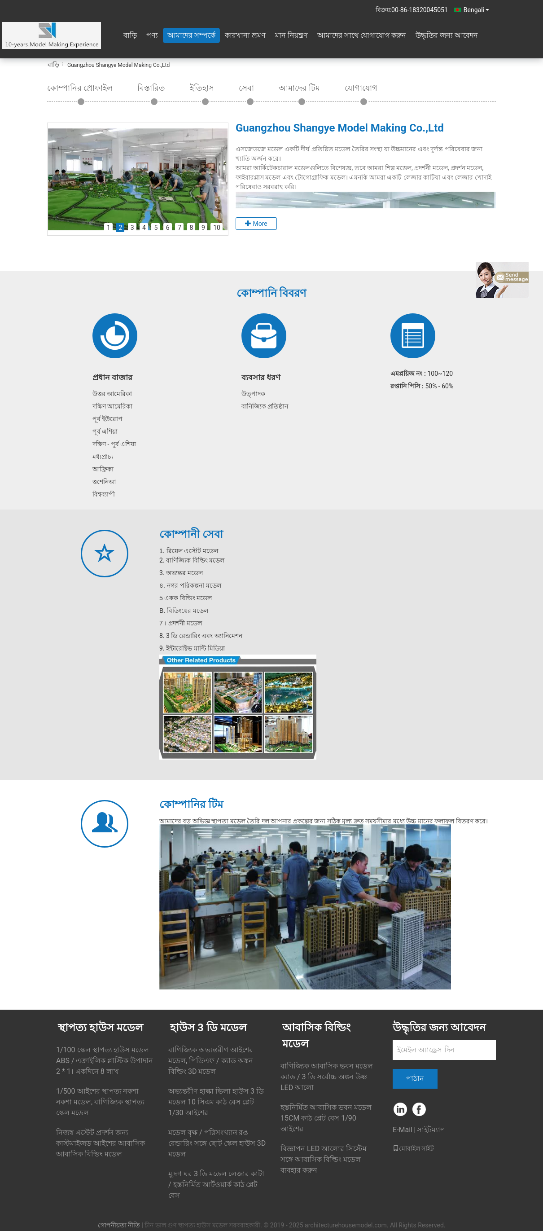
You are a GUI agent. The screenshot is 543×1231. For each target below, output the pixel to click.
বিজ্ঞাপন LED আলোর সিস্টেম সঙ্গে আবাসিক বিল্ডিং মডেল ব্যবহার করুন (323, 1159)
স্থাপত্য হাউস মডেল (100, 1027)
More (256, 223)
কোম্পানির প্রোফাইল (80, 87)
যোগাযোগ (361, 87)
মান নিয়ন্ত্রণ (291, 35)
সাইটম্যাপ (431, 1129)
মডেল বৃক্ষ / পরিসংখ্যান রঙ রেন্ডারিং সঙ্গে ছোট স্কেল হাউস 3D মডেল (217, 1143)
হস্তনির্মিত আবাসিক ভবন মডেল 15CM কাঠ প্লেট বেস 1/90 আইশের (326, 1118)
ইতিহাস (202, 87)
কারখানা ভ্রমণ (245, 35)
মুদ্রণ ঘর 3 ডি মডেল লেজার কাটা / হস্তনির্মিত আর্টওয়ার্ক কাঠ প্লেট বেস (216, 1184)
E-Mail (402, 1129)
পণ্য (152, 35)
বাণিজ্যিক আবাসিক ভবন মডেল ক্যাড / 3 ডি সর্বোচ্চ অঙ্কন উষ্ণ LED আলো (326, 1077)
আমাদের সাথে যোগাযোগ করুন (361, 35)
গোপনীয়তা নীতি (119, 1225)
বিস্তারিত (151, 87)
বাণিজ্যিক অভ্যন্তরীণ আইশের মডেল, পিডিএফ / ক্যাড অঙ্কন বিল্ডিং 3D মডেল (210, 1061)
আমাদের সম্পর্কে (191, 35)
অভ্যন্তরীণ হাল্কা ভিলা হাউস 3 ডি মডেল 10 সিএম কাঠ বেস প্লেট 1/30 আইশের (216, 1102)
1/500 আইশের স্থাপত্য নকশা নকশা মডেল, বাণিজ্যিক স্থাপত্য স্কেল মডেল (100, 1102)
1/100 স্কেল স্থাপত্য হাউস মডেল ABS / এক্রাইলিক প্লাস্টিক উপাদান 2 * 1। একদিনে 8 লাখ (104, 1061)
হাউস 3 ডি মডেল (208, 1027)
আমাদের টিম (299, 87)
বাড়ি (130, 35)
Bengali (476, 10)
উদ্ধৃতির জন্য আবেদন (447, 35)
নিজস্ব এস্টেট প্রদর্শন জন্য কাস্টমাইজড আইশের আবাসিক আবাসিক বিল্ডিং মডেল (100, 1143)
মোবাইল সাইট (413, 1148)
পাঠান (415, 1078)
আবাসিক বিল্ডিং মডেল (316, 1035)
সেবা (246, 87)
